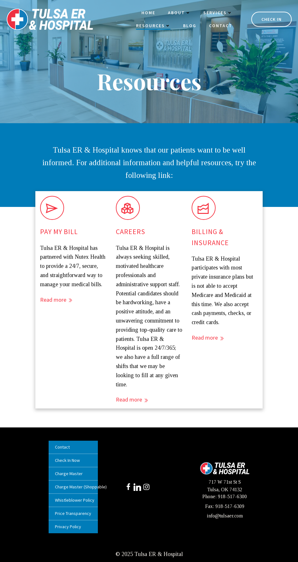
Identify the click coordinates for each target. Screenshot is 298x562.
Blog (189, 25)
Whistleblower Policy (73, 500)
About (179, 12)
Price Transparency (73, 513)
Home (148, 12)
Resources (153, 25)
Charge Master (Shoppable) (73, 487)
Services (217, 12)
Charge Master (69, 473)
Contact (220, 25)
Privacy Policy (68, 526)
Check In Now (67, 460)
